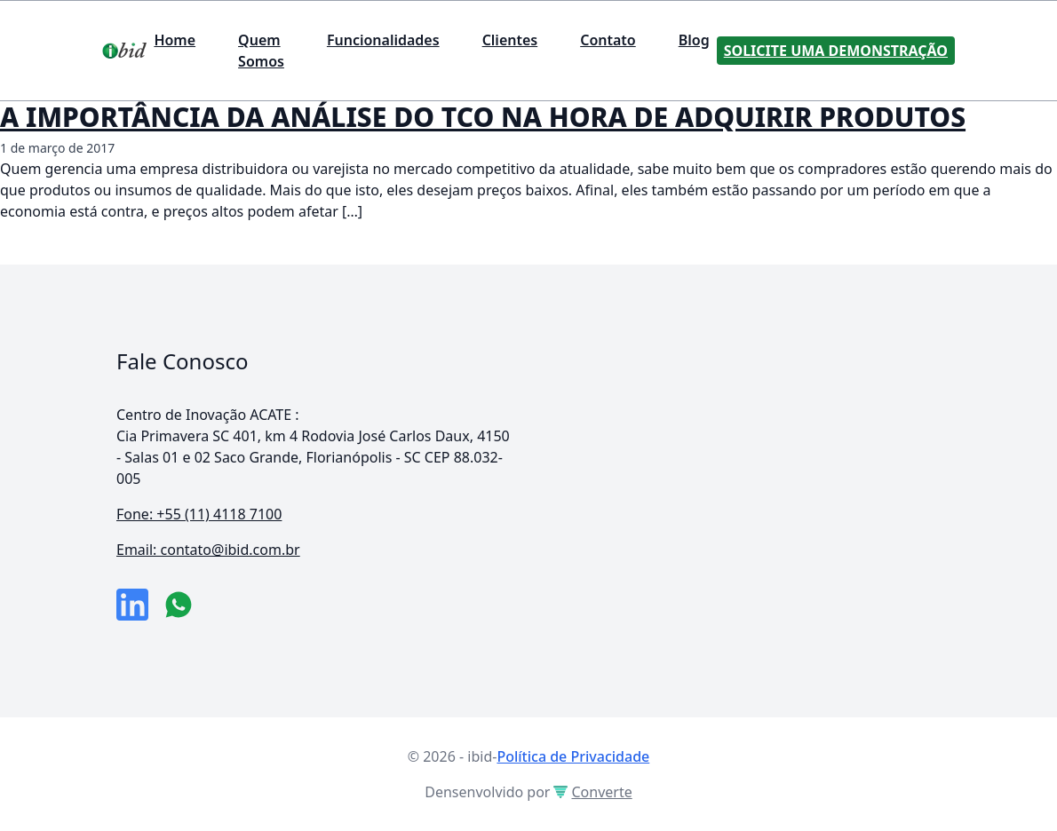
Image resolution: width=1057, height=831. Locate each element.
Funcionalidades (383, 40)
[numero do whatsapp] (179, 605)
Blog (694, 40)
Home (174, 40)
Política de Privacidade (573, 756)
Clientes (510, 40)
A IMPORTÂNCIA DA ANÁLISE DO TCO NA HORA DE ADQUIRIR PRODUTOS (483, 117)
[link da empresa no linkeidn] (132, 605)
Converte (592, 792)
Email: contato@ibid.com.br (208, 549)
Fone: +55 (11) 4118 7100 (199, 514)
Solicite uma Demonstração (836, 50)
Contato (608, 40)
